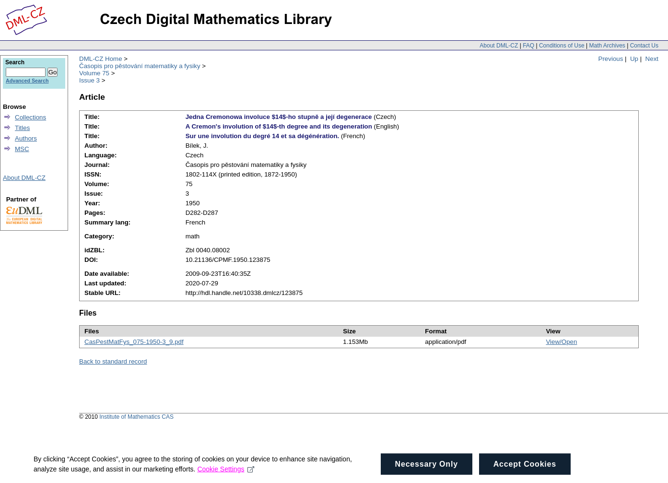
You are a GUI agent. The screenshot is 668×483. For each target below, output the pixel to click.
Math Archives (607, 45)
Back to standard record (113, 361)
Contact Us (644, 45)
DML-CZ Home (100, 58)
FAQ (528, 45)
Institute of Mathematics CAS (136, 416)
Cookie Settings (225, 476)
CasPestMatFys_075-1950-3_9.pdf (134, 341)
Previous (610, 58)
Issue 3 (89, 80)
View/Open (561, 341)
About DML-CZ (499, 45)
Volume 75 (94, 73)
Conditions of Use (562, 45)
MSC (22, 149)
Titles (22, 127)
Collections (30, 117)
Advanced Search (27, 80)
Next (651, 58)
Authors (26, 138)
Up (634, 58)
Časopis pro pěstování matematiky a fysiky (139, 66)
